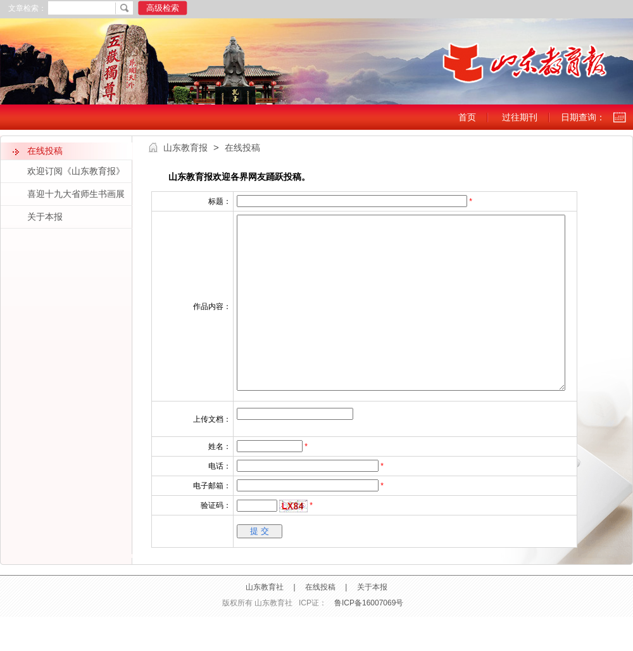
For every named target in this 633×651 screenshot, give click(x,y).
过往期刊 (519, 117)
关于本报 (372, 621)
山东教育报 (185, 147)
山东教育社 (265, 621)
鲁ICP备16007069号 (368, 637)
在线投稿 (320, 621)
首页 (467, 117)
